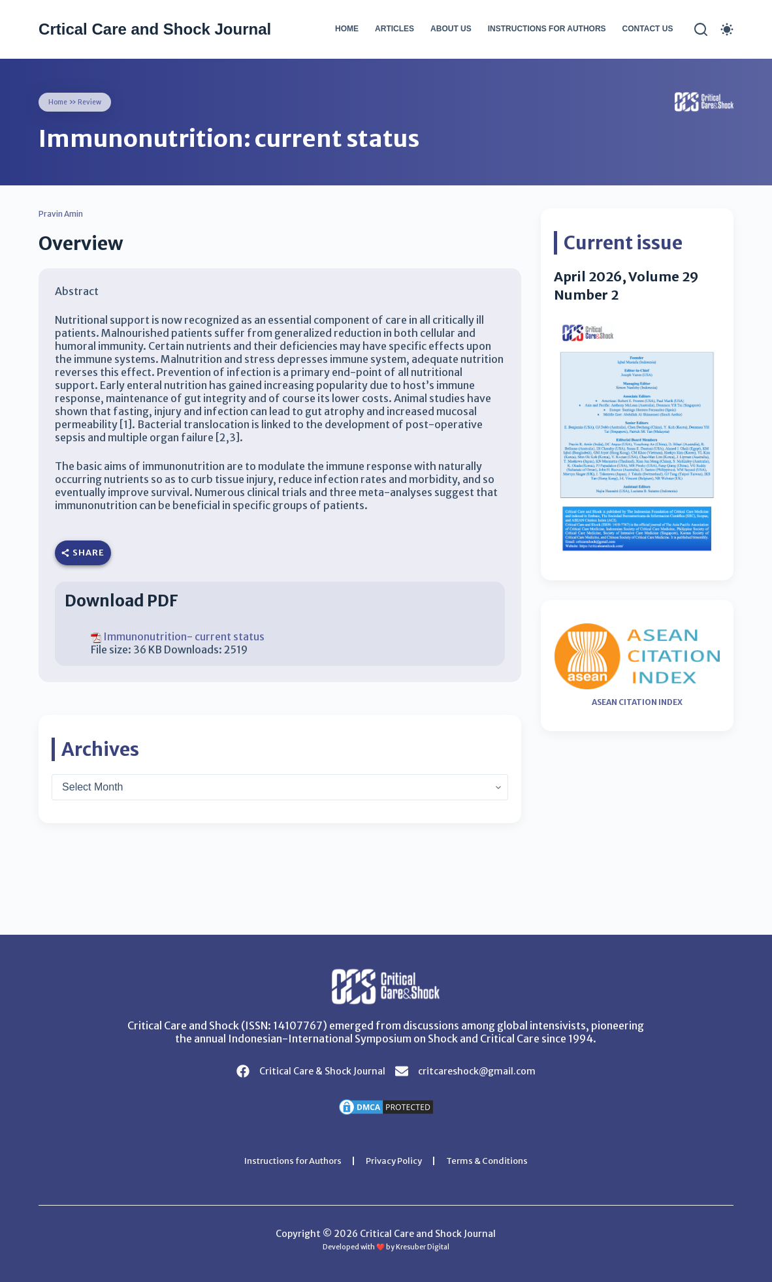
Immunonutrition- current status (184, 636)
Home (347, 28)
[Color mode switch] (726, 29)
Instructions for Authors (547, 28)
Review (94, 101)
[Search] (700, 29)
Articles (394, 28)
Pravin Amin (66, 213)
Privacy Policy (395, 1160)
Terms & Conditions (495, 1160)
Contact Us (647, 28)
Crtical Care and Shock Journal (155, 29)
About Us (451, 28)
